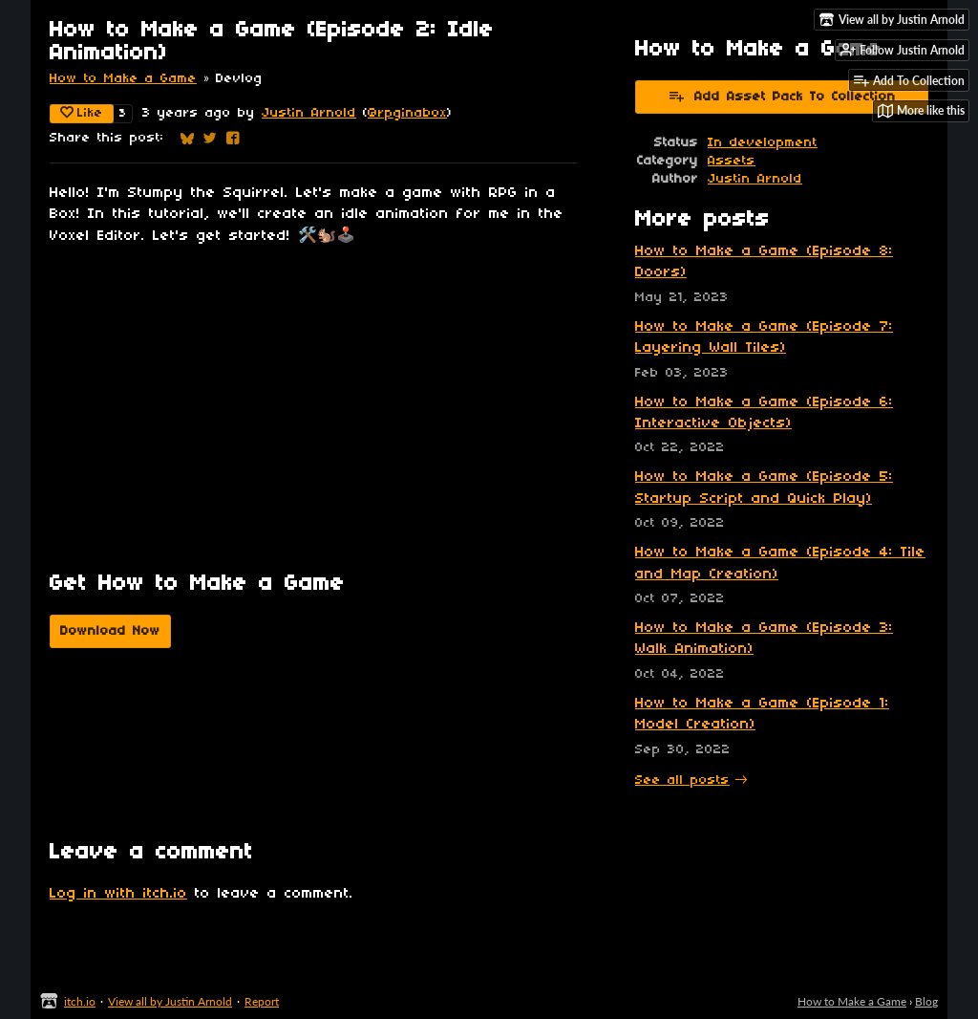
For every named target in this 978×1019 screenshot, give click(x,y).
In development (763, 143)
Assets (731, 161)
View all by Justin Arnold (170, 1001)
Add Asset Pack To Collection (782, 95)
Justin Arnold (309, 113)
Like (81, 112)
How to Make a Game (123, 79)
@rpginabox (407, 113)
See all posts (682, 780)
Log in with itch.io (118, 893)
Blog (926, 1001)
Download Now (110, 631)
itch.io (80, 1001)
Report (261, 1001)
